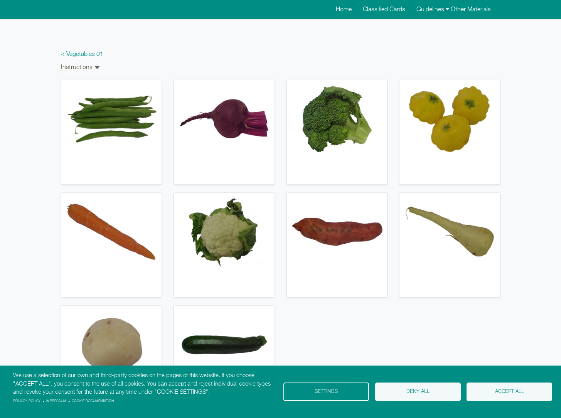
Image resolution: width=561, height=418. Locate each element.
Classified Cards (384, 10)
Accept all (509, 391)
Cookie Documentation (93, 401)
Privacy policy (27, 401)
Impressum (56, 401)
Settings (326, 391)
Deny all (418, 391)
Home (344, 10)
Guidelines (432, 10)
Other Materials (471, 10)
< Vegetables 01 (82, 54)
